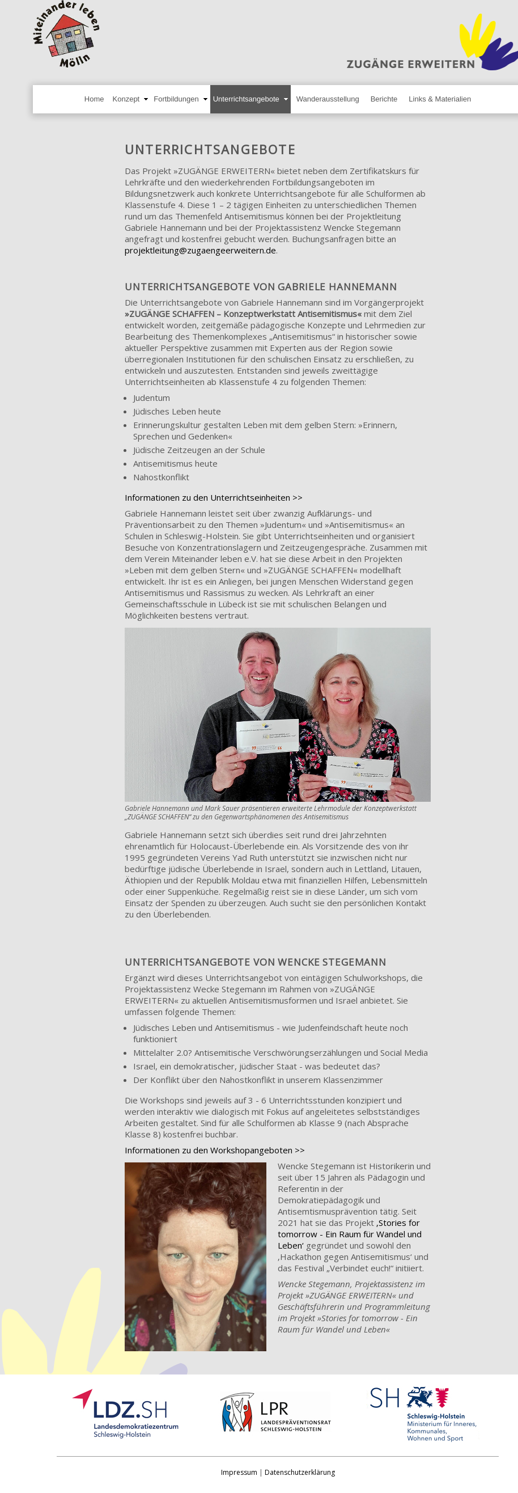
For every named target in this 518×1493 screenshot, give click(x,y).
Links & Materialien (440, 99)
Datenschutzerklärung (300, 1472)
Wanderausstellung (327, 99)
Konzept (126, 99)
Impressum (239, 1472)
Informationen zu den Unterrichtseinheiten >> (214, 497)
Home (94, 99)
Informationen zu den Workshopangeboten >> (215, 1150)
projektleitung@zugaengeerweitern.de (200, 250)
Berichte (384, 99)
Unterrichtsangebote (246, 99)
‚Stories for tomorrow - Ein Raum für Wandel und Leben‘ (350, 1234)
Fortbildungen (176, 99)
